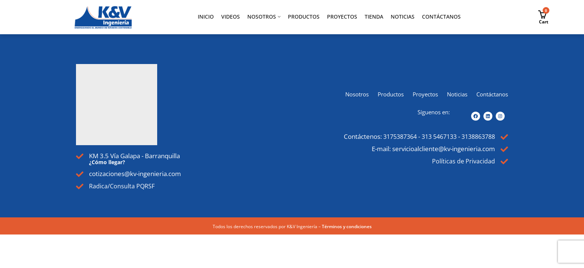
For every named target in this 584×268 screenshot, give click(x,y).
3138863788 (476, 137)
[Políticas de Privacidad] (504, 163)
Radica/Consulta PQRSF (123, 186)
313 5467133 (433, 137)
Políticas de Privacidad (463, 162)
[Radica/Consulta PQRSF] (80, 187)
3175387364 (390, 137)
